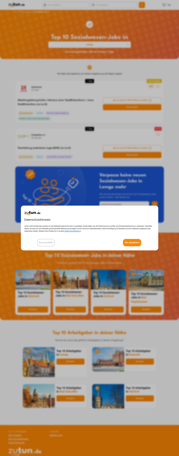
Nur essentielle (46, 242)
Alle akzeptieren (132, 242)
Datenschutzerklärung (72, 231)
